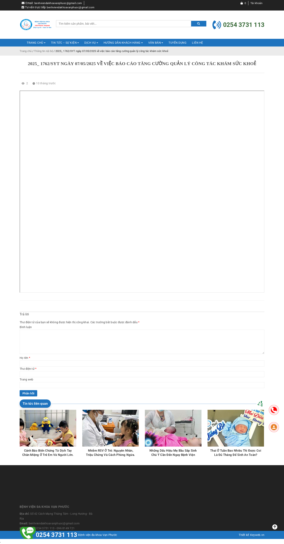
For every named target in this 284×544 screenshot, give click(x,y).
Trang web (26, 379)
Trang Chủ (35, 42)
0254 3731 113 (56, 534)
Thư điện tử (28, 368)
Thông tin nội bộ (43, 51)
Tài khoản (256, 3)
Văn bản (154, 42)
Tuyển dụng (177, 42)
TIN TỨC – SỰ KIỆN (64, 42)
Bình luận (26, 327)
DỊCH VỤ (90, 42)
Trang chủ (26, 51)
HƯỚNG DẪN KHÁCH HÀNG (122, 42)
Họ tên (25, 357)
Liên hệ (197, 42)
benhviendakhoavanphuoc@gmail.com (58, 3)
